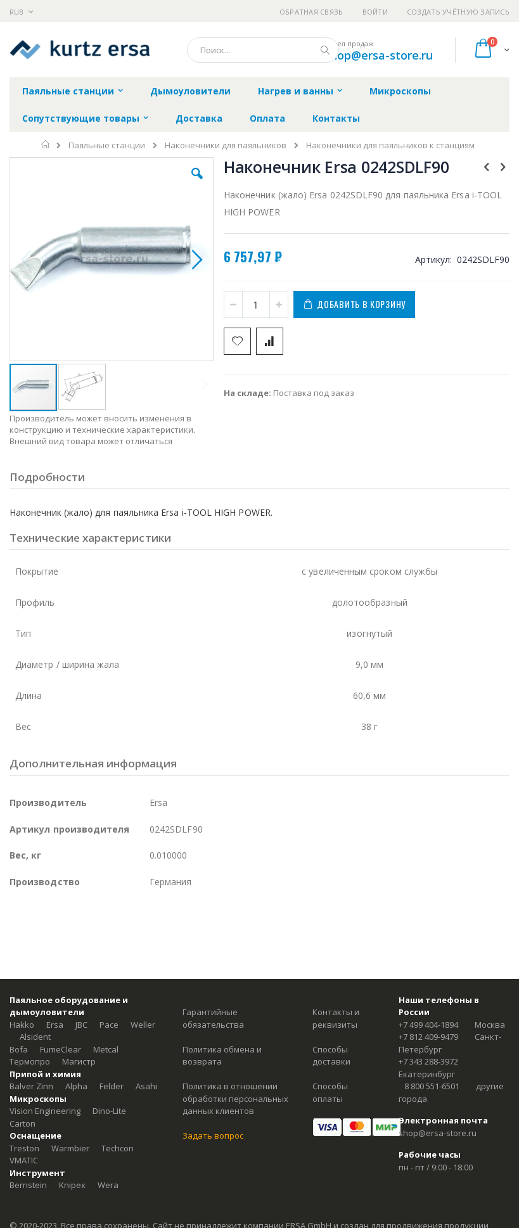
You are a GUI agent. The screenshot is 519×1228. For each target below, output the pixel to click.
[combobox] (263, 50)
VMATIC (24, 1160)
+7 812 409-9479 (428, 1036)
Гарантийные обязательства (213, 1018)
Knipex (72, 1185)
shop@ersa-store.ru (378, 55)
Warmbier (70, 1148)
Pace (109, 1024)
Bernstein (28, 1185)
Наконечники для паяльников (225, 145)
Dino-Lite (109, 1110)
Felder (111, 1086)
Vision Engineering (45, 1110)
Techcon (117, 1148)
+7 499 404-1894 (428, 1024)
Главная (46, 144)
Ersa (54, 1024)
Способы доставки (331, 1056)
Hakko (22, 1024)
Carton (22, 1123)
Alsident (35, 1036)
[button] (197, 183)
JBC (81, 1024)
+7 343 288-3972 (428, 1061)
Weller (143, 1024)
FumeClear (60, 1049)
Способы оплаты (330, 1092)
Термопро (30, 1061)
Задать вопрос (213, 1135)
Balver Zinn (31, 1086)
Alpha (76, 1086)
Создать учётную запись (458, 11)
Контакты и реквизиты (335, 1018)
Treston (24, 1148)
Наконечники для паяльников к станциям (390, 145)
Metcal (106, 1049)
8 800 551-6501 (431, 1086)
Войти (375, 11)
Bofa (19, 1049)
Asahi (146, 1086)
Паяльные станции (106, 145)
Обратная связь (311, 11)
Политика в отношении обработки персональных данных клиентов (235, 1098)
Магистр (79, 1061)
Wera (108, 1185)
